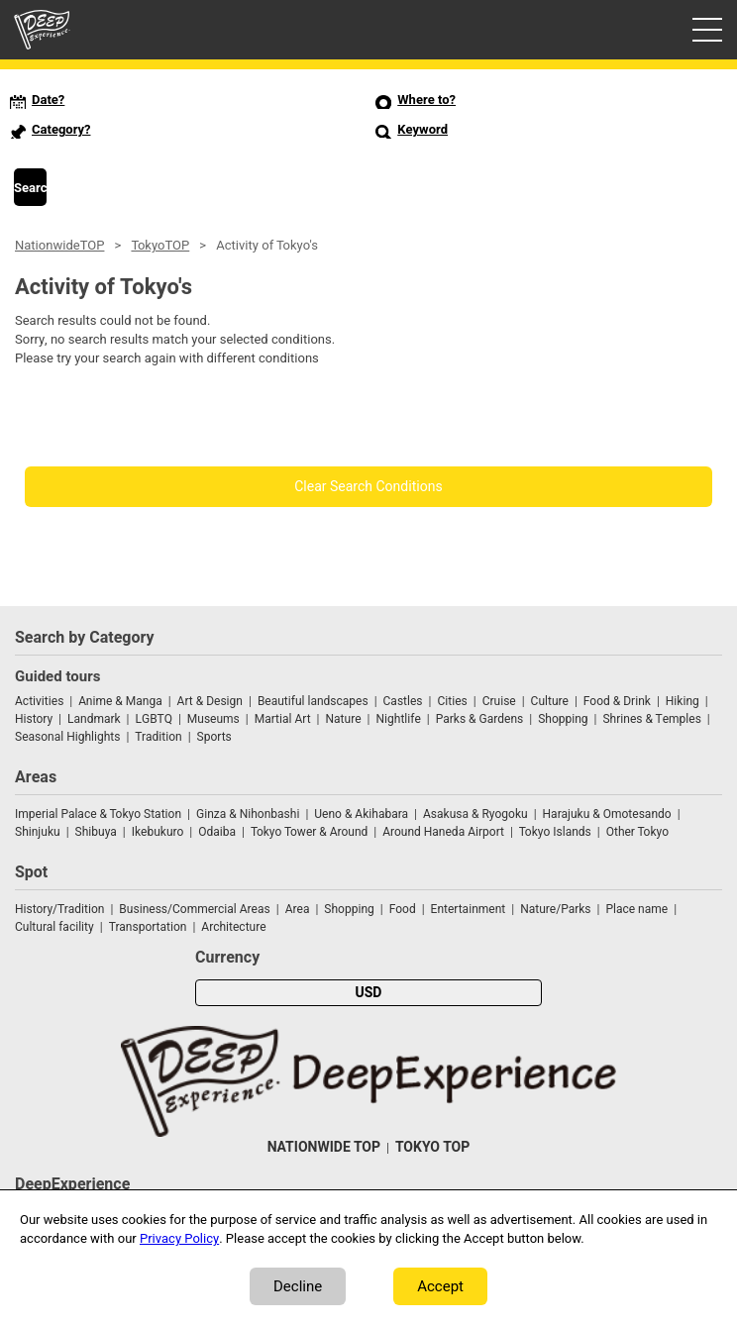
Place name (638, 909)
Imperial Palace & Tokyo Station (98, 814)
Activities (39, 701)
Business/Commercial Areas (194, 909)
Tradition (158, 737)
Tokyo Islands (555, 832)
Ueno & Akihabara (361, 814)
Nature (344, 719)
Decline (297, 1286)
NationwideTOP (59, 245)
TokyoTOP (160, 245)
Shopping (562, 719)
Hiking (682, 701)
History (34, 719)
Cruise (499, 701)
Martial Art (283, 719)
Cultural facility (54, 927)
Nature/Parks (555, 909)
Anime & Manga (119, 701)
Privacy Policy (179, 1238)
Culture (550, 701)
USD (369, 992)
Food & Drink (617, 701)
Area (297, 909)
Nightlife (397, 719)
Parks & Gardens (480, 719)
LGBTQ (154, 719)
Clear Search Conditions (368, 486)
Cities (452, 701)
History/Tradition (59, 909)
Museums (213, 719)
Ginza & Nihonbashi (247, 814)
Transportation (148, 927)
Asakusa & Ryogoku (475, 814)
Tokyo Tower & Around (309, 832)
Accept (440, 1286)
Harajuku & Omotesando (607, 814)
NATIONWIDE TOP (323, 1147)
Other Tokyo (637, 832)
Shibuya (96, 832)
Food (402, 909)
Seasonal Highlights (67, 737)
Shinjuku (37, 832)
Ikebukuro (158, 832)
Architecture (233, 927)
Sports (214, 737)
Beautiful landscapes (313, 701)
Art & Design (210, 701)
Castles (403, 701)
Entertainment (468, 909)
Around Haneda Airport (443, 832)
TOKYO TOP (432, 1147)
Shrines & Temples (651, 719)
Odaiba (217, 832)
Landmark (94, 719)
